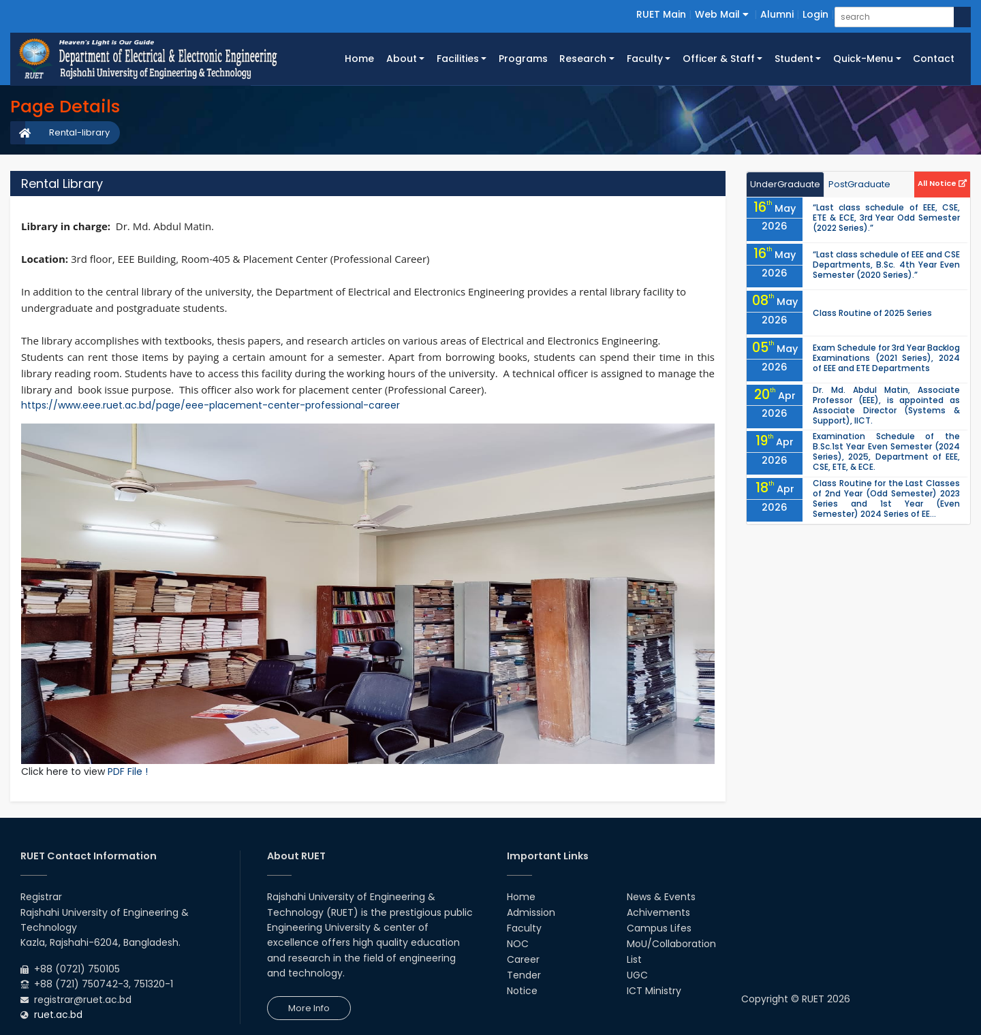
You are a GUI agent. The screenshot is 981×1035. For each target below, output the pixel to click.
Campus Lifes (659, 928)
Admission (531, 912)
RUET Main (661, 14)
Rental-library (79, 132)
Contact (933, 58)
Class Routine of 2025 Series (872, 313)
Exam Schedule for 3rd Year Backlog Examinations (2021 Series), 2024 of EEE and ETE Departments (886, 358)
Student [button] (794, 58)
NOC (518, 944)
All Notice (942, 183)
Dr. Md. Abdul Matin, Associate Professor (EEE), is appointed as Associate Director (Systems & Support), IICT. (886, 405)
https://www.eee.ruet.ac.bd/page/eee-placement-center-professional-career (210, 405)
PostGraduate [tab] (859, 184)
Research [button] (582, 58)
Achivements (658, 912)
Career (523, 959)
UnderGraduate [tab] (785, 184)
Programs (523, 58)
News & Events (661, 897)
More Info (309, 1008)
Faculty (524, 928)
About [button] (401, 58)
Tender (524, 975)
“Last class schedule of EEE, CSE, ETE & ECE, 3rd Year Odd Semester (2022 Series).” (886, 217)
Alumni (777, 14)
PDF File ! (128, 771)
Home (362, 57)
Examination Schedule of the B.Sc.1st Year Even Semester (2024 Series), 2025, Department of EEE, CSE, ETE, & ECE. (886, 451)
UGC (637, 975)
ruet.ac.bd (58, 1014)
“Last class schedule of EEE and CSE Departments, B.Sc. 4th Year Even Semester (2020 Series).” (886, 264)
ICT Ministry (654, 991)
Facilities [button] (458, 58)
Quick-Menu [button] (863, 58)
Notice (522, 991)
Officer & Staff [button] (719, 58)
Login (815, 14)
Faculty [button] (645, 58)
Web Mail (722, 14)
